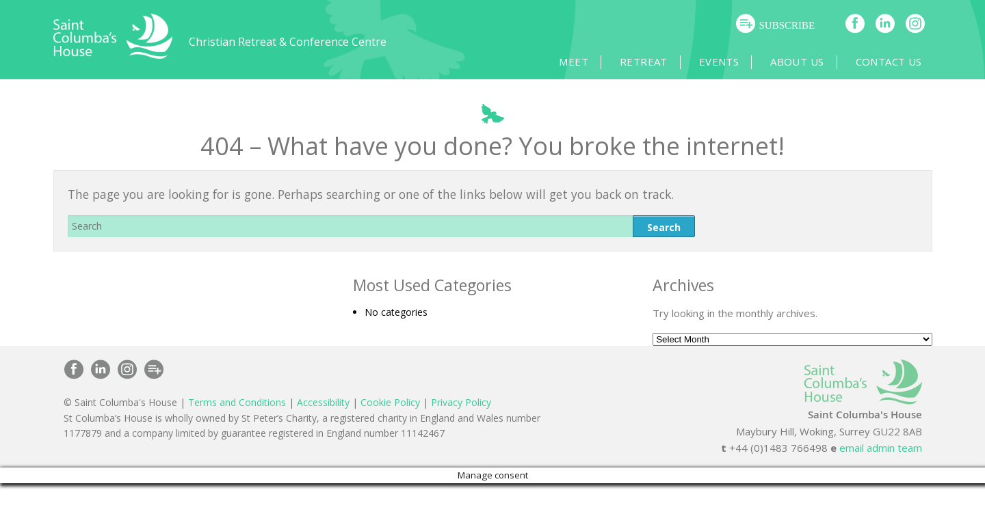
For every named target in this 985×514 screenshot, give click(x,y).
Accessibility (323, 402)
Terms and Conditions (237, 402)
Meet (573, 61)
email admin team (880, 448)
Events (719, 61)
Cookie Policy (390, 402)
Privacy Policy (461, 402)
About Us (797, 61)
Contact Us (889, 61)
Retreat (644, 61)
